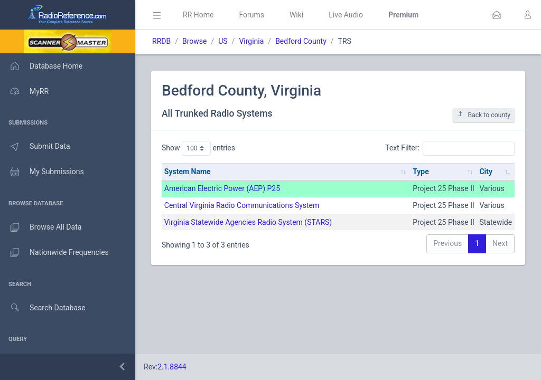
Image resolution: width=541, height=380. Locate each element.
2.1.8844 (171, 367)
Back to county (483, 115)
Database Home (41, 66)
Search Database (43, 307)
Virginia (251, 41)
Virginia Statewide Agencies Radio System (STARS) (248, 222)
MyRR (24, 91)
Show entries (198, 148)
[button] (496, 15)
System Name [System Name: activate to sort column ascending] (187, 171)
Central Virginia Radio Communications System (242, 205)
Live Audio (346, 15)
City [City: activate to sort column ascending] (485, 171)
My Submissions (42, 172)
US (222, 41)
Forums (251, 15)
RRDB (161, 41)
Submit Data (35, 146)
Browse (194, 41)
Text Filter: (450, 148)
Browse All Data (40, 227)
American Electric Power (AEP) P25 (222, 188)
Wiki (296, 15)
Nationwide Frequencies (54, 253)
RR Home (198, 15)
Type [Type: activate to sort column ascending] (421, 171)
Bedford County (301, 41)
